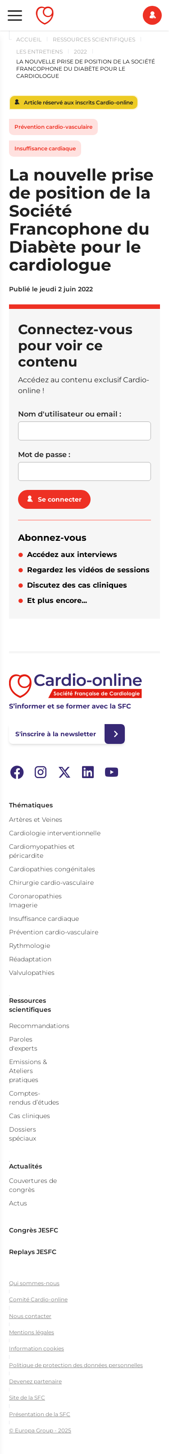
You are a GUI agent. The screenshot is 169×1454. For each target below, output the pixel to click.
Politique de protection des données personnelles (76, 1365)
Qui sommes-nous (34, 1283)
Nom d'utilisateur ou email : (69, 414)
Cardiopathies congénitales (52, 869)
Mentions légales (31, 1332)
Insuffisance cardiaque (45, 148)
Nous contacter (30, 1316)
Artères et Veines (35, 819)
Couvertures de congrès (33, 1185)
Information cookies (36, 1348)
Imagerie (23, 905)
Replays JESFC (32, 1252)
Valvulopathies (32, 973)
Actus (18, 1203)
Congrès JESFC (33, 1230)
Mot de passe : (44, 454)
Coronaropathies (35, 896)
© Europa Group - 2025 (40, 1430)
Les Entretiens (39, 51)
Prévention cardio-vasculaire (53, 126)
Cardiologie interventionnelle (54, 833)
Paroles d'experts (23, 1043)
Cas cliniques (29, 1116)
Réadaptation (30, 959)
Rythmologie (29, 946)
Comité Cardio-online (38, 1299)
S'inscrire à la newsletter (55, 734)
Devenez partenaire (35, 1381)
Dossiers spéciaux (22, 1133)
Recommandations (39, 1026)
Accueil (28, 39)
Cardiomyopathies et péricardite (42, 851)
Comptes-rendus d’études (34, 1097)
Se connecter (60, 499)
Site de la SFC (27, 1397)
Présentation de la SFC (39, 1414)
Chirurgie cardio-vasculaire (51, 883)
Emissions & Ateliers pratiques (28, 1071)
